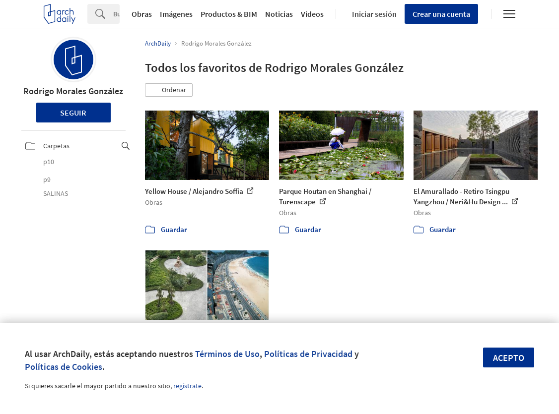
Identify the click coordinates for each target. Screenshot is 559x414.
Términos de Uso (227, 353)
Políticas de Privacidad (308, 353)
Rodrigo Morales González (73, 91)
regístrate (187, 385)
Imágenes (176, 14)
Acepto (508, 357)
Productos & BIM (229, 14)
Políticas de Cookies (63, 366)
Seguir (73, 113)
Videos (312, 14)
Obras (142, 14)
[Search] (116, 14)
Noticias (279, 14)
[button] (169, 90)
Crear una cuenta (441, 14)
